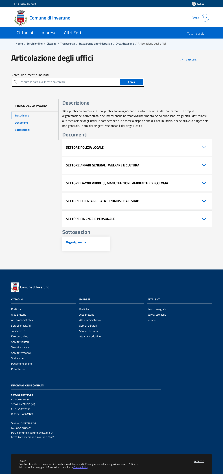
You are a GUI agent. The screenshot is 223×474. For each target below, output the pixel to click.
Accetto (199, 461)
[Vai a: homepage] (44, 17)
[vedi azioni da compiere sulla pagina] (188, 59)
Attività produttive (90, 336)
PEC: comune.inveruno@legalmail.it (32, 433)
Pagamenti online (21, 364)
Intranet (152, 320)
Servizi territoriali (21, 353)
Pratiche (16, 309)
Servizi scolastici (20, 347)
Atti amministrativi (22, 320)
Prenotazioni (18, 369)
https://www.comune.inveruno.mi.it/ (32, 437)
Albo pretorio (18, 314)
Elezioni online (19, 336)
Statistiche (17, 358)
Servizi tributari (20, 342)
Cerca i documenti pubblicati (30, 75)
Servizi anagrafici (21, 325)
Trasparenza (18, 331)
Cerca (131, 82)
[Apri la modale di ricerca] (205, 18)
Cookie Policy (80, 467)
